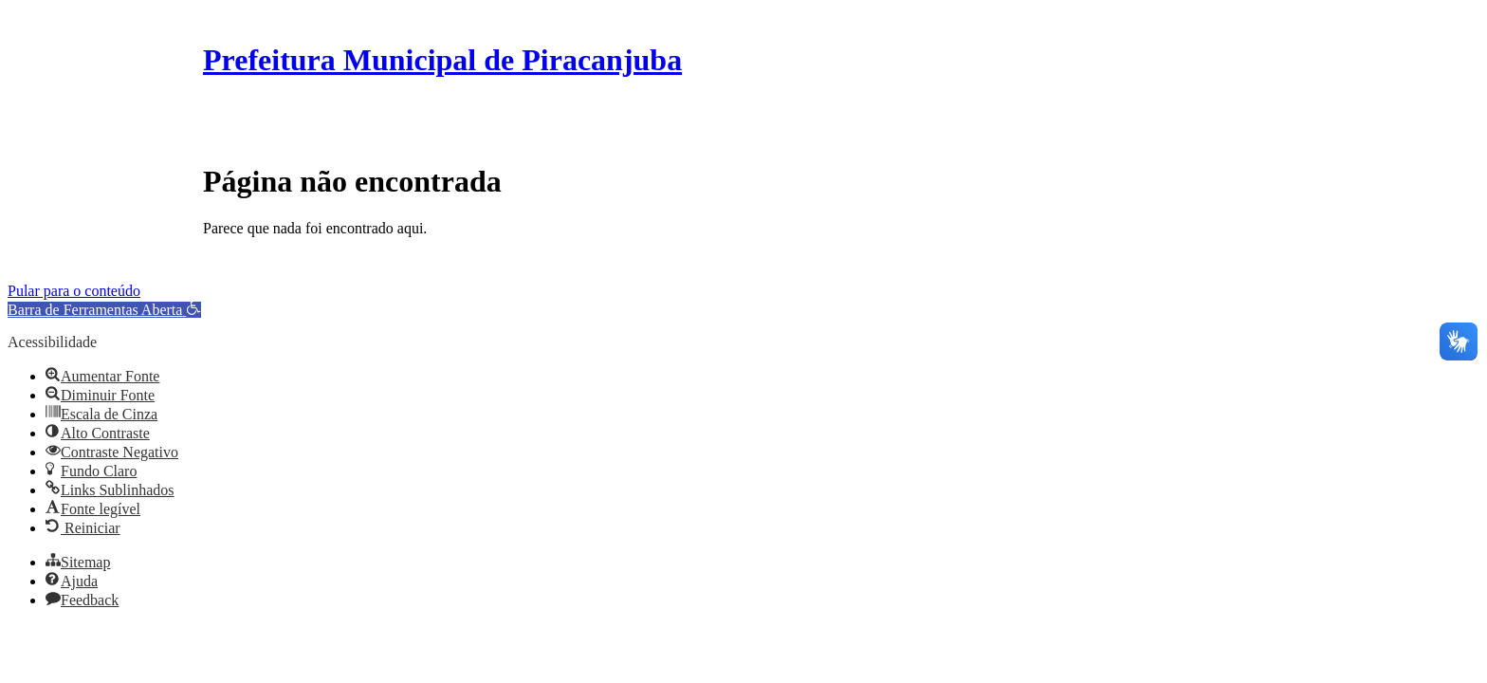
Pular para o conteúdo (74, 291)
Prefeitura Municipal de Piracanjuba (442, 60)
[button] (104, 310)
